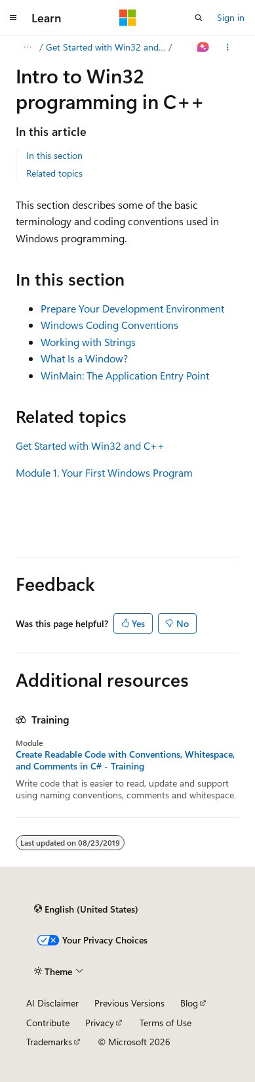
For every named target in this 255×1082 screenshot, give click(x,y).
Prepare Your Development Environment (132, 308)
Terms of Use (165, 1022)
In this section (54, 155)
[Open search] (199, 18)
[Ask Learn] (203, 47)
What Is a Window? (84, 358)
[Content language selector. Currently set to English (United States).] (86, 909)
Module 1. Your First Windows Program (104, 472)
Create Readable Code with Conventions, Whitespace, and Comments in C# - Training (125, 760)
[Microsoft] (127, 17)
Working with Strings (88, 342)
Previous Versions (129, 1003)
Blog (189, 1003)
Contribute (47, 1022)
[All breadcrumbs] (27, 47)
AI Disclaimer (52, 1003)
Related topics (54, 173)
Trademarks (49, 1041)
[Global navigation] (13, 18)
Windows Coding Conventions (109, 325)
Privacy (99, 1022)
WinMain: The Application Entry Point (125, 375)
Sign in (231, 17)
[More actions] (227, 47)
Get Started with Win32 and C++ (106, 47)
